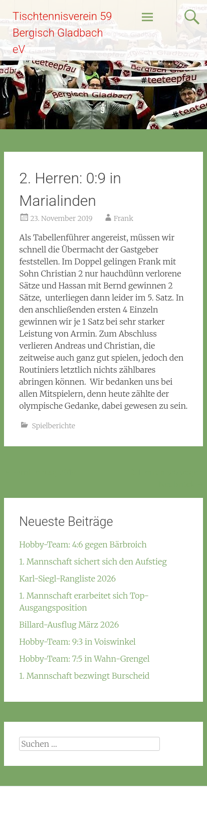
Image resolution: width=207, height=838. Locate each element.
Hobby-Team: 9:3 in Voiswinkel (77, 642)
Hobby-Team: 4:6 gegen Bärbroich (83, 544)
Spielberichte (53, 425)
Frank (123, 218)
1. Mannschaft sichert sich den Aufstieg (92, 561)
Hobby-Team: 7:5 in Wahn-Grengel (84, 659)
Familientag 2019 (40, 472)
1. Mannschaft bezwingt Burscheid (84, 676)
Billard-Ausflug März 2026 (69, 625)
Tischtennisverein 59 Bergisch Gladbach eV (62, 33)
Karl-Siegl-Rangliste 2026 (67, 579)
